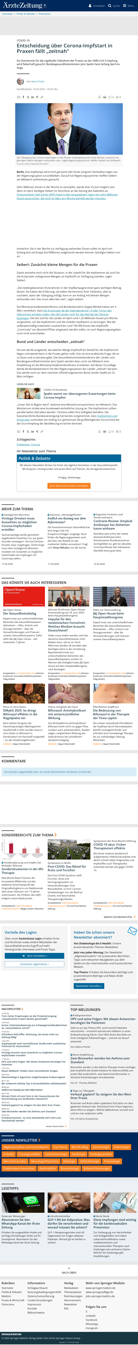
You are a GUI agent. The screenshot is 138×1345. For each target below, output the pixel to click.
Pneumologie (112, 1162)
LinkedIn (91, 1316)
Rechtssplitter (47, 1169)
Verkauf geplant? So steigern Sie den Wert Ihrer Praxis (31, 1105)
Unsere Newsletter (19, 1140)
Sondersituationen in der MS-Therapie (23, 871)
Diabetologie (121, 1147)
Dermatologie (101, 1147)
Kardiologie (78, 1155)
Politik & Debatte (12, 1292)
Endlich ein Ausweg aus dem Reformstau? (67, 521)
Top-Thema (60, 1147)
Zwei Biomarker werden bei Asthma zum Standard (29, 1112)
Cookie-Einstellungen (40, 1301)
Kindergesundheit (101, 1155)
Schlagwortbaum (38, 1288)
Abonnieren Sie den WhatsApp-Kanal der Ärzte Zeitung (21, 1224)
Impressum (34, 1305)
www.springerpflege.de (99, 1292)
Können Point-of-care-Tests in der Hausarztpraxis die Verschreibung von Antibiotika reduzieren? (30, 1098)
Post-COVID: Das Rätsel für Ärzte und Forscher (67, 869)
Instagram (92, 1328)
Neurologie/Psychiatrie (45, 1162)
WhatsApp (92, 1324)
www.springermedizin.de (100, 1288)
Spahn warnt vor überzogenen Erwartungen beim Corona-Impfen (80, 396)
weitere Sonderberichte (120, 917)
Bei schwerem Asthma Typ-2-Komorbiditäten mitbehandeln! (34, 1083)
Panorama (8, 1305)
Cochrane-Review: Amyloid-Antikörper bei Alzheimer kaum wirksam (113, 525)
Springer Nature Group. (68, 1338)
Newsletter (70, 1305)
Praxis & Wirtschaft (13, 1301)
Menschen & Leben (15, 1162)
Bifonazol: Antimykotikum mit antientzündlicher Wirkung (67, 715)
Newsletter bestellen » (89, 986)
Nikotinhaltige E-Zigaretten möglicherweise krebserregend (33, 1077)
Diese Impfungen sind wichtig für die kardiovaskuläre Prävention (115, 1224)
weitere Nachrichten (56, 1127)
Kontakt (32, 1309)
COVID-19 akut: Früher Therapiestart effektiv (110, 847)
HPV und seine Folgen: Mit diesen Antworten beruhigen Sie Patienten (34, 1064)
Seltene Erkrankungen (97, 1169)
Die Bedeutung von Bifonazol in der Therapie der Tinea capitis (111, 715)
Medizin (6, 1297)
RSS (66, 1309)
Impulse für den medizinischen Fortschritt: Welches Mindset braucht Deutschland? (67, 625)
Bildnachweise (36, 1313)
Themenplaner (73, 1292)
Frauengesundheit (29, 1155)
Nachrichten (11, 1009)
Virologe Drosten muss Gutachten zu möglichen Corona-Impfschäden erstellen (19, 524)
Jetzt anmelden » (34, 956)
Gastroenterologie (56, 1155)
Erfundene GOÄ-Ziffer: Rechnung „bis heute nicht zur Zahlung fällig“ (30, 1036)
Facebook (91, 1320)
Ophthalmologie (89, 1162)
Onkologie (69, 1162)
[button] (128, 6)
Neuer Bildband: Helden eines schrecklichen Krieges (30, 1071)
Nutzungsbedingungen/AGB (44, 1292)
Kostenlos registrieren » (34, 964)
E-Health (9, 1155)
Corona (35, 445)
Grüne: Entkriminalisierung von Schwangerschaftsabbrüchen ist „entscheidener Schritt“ (34, 1027)
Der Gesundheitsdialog (19, 614)
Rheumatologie (70, 1169)
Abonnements (72, 1301)
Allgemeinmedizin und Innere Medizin (26, 1147)
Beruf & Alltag (80, 1147)
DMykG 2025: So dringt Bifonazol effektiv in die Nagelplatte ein (20, 715)
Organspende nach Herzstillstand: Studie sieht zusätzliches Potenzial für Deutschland (34, 1045)
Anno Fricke (37, 81)
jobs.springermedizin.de (100, 1297)
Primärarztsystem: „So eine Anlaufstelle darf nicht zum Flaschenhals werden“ (31, 1120)
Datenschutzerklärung (41, 1297)
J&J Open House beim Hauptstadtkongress (108, 616)
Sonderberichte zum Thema (27, 835)
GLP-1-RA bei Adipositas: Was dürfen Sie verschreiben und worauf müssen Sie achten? (69, 1224)
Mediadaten (71, 1288)
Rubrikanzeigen (73, 1297)
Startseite (7, 1288)
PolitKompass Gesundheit (19, 1169)
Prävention (23, 445)
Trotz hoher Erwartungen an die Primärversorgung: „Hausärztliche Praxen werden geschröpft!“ (29, 1018)
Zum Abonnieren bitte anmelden (69, 486)
